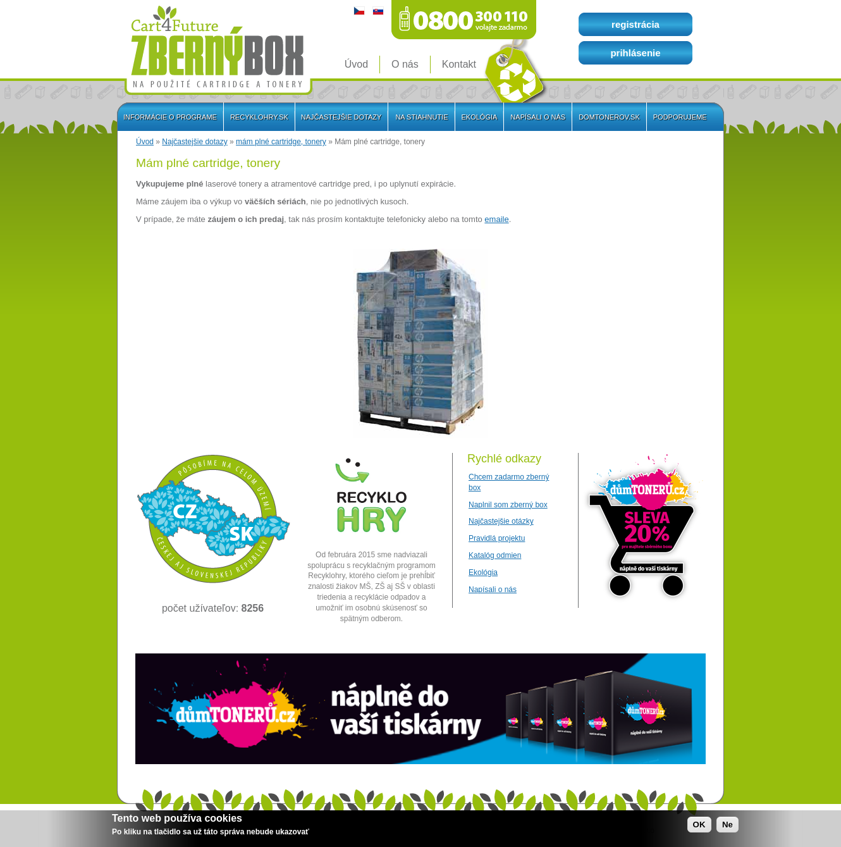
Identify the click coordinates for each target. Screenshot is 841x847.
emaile (496, 219)
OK (699, 825)
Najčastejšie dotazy (194, 141)
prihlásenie (635, 52)
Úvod (145, 141)
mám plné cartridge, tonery (281, 141)
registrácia (635, 24)
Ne (727, 825)
